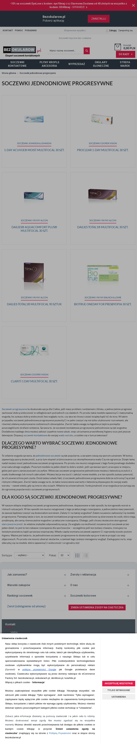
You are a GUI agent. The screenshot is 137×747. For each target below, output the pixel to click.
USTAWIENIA (118, 696)
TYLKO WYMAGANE (118, 690)
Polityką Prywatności (60, 733)
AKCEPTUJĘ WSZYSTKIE (119, 683)
